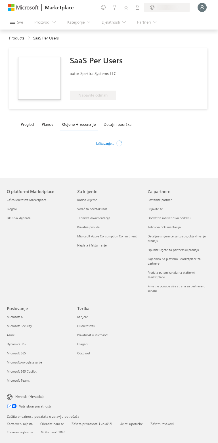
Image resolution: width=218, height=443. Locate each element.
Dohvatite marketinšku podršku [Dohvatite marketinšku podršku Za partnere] (169, 218)
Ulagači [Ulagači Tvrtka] (82, 344)
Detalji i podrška (117, 124)
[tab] (28, 124)
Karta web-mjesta (20, 423)
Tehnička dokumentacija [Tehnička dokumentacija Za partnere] (164, 227)
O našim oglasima (20, 432)
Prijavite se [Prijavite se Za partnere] (155, 209)
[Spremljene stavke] (126, 7)
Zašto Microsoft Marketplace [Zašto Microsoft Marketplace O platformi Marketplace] (27, 200)
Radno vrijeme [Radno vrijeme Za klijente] (87, 200)
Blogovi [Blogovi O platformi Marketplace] (12, 209)
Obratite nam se (52, 423)
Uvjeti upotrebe (131, 423)
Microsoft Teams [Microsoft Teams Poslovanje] (18, 380)
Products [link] (16, 38)
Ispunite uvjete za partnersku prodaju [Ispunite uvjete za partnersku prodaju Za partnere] (173, 250)
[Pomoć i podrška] (114, 7)
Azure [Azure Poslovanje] (11, 335)
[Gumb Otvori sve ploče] (16, 22)
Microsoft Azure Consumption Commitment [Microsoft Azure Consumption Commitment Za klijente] (107, 236)
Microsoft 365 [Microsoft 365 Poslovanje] (16, 353)
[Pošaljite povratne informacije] (103, 7)
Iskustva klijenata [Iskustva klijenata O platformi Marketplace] (19, 218)
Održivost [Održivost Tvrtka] (83, 353)
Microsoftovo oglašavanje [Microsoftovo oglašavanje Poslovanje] (24, 362)
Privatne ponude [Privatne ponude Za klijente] (88, 227)
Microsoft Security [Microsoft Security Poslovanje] (19, 326)
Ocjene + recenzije (79, 124)
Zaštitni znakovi (162, 423)
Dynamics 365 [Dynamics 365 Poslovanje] (16, 344)
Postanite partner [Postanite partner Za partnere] (160, 200)
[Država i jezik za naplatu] (167, 7)
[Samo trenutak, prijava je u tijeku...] (202, 7)
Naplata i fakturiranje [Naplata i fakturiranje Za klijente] (92, 245)
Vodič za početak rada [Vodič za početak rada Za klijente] (92, 209)
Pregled (27, 124)
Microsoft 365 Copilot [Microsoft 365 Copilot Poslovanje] (22, 371)
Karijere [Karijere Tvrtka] (82, 317)
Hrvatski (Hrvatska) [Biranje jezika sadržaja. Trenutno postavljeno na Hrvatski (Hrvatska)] (29, 396)
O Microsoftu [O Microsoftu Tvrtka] (86, 326)
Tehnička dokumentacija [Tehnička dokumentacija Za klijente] (93, 218)
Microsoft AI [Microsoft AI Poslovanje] (15, 317)
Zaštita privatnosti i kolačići (92, 423)
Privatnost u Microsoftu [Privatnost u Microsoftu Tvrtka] (93, 335)
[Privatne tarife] (137, 7)
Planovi (48, 124)
